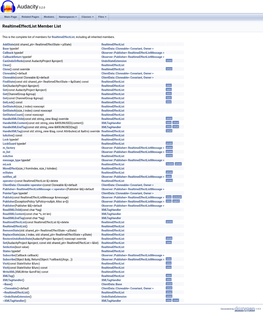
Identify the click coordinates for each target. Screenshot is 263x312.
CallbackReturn (12, 56)
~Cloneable (10, 288)
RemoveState (11, 230)
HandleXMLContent (15, 123)
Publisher (9, 201)
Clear (6, 65)
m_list (6, 152)
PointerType (10, 193)
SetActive (9, 247)
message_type (12, 160)
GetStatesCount (12, 114)
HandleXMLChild (13, 118)
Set (5, 242)
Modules (49, 16)
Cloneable (9, 73)
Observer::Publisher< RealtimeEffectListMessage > (132, 52)
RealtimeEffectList (63, 37)
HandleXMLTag (12, 131)
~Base (7, 284)
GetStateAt (9, 106)
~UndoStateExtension (16, 296)
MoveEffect (10, 168)
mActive (8, 156)
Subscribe (9, 255)
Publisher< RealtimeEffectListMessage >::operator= (34, 189)
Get (5, 85)
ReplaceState (11, 234)
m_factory (9, 147)
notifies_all (9, 176)
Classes (87, 16)
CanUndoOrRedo (13, 61)
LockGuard (9, 143)
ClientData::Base (111, 284)
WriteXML (9, 271)
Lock (6, 139)
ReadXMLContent (13, 214)
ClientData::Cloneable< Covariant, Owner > (127, 48)
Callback (8, 52)
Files (102, 16)
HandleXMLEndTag (14, 127)
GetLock (8, 102)
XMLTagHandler (111, 123)
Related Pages (30, 16)
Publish (7, 197)
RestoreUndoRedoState (17, 238)
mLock (7, 164)
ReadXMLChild (12, 209)
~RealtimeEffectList (15, 292)
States (7, 251)
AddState (8, 44)
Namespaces (68, 16)
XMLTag (8, 276)
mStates (8, 172)
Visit (5, 263)
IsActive (8, 135)
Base (6, 48)
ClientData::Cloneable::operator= (23, 185)
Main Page (10, 16)
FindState (9, 81)
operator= (9, 180)
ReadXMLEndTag (13, 218)
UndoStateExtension (113, 61)
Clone (6, 69)
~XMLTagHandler (13, 300)
